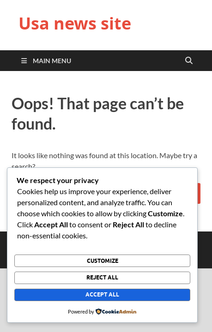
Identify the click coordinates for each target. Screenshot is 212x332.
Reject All (102, 277)
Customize (102, 260)
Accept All (102, 294)
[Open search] (189, 60)
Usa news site (74, 23)
